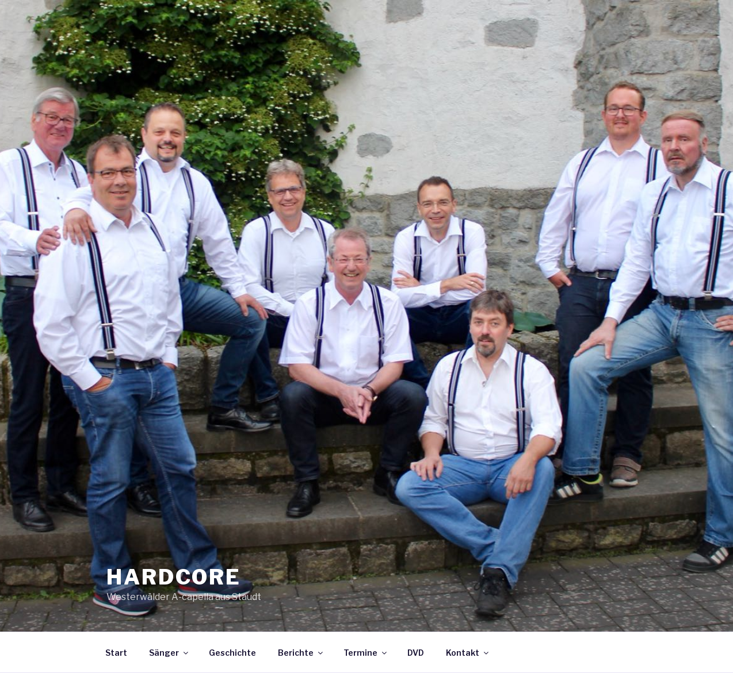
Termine (365, 652)
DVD (415, 652)
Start (116, 652)
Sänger (169, 652)
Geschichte (232, 652)
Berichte (301, 652)
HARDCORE (173, 577)
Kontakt (468, 652)
